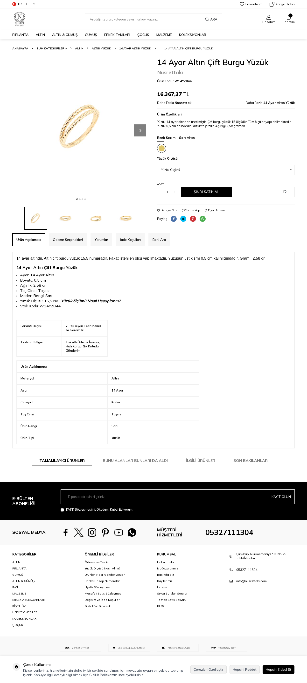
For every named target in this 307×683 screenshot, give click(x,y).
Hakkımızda (165, 562)
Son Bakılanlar (250, 460)
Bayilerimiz (165, 581)
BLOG (161, 606)
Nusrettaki (170, 72)
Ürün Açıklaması (28, 239)
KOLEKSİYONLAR (192, 35)
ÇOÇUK (17, 625)
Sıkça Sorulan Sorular (172, 593)
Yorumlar (101, 239)
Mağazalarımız (167, 568)
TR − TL (23, 4)
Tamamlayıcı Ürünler (62, 460)
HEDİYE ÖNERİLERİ (25, 612)
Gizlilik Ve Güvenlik (98, 606)
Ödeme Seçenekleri (68, 239)
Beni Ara (159, 239)
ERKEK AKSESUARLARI (28, 600)
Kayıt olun (281, 496)
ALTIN (40, 35)
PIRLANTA (20, 35)
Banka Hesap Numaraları (102, 581)
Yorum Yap (191, 210)
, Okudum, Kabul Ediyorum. (97, 509)
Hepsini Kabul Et (278, 669)
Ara (211, 19)
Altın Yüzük (101, 48)
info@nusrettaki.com (251, 581)
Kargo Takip (282, 4)
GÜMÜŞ (91, 35)
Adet (160, 184)
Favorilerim (251, 4)
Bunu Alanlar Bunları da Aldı (135, 460)
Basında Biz (165, 574)
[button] (77, 199)
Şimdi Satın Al (206, 191)
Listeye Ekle (167, 210)
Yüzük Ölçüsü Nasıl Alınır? (102, 568)
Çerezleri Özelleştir (208, 669)
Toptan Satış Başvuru (172, 600)
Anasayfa (20, 48)
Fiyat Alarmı (214, 210)
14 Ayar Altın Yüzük (135, 48)
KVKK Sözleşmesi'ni (80, 509)
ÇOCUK (143, 35)
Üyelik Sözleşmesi (98, 587)
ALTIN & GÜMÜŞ (65, 35)
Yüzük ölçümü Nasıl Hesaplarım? (90, 300)
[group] (81, 126)
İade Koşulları (130, 239)
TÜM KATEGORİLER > (51, 48)
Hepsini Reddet (245, 669)
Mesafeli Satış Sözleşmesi (103, 593)
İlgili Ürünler (200, 460)
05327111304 (229, 532)
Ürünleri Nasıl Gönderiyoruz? (105, 574)
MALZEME (164, 35)
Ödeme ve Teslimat (98, 562)
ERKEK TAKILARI (117, 35)
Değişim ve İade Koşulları (102, 600)
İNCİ (15, 587)
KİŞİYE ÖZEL (20, 606)
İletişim (162, 587)
